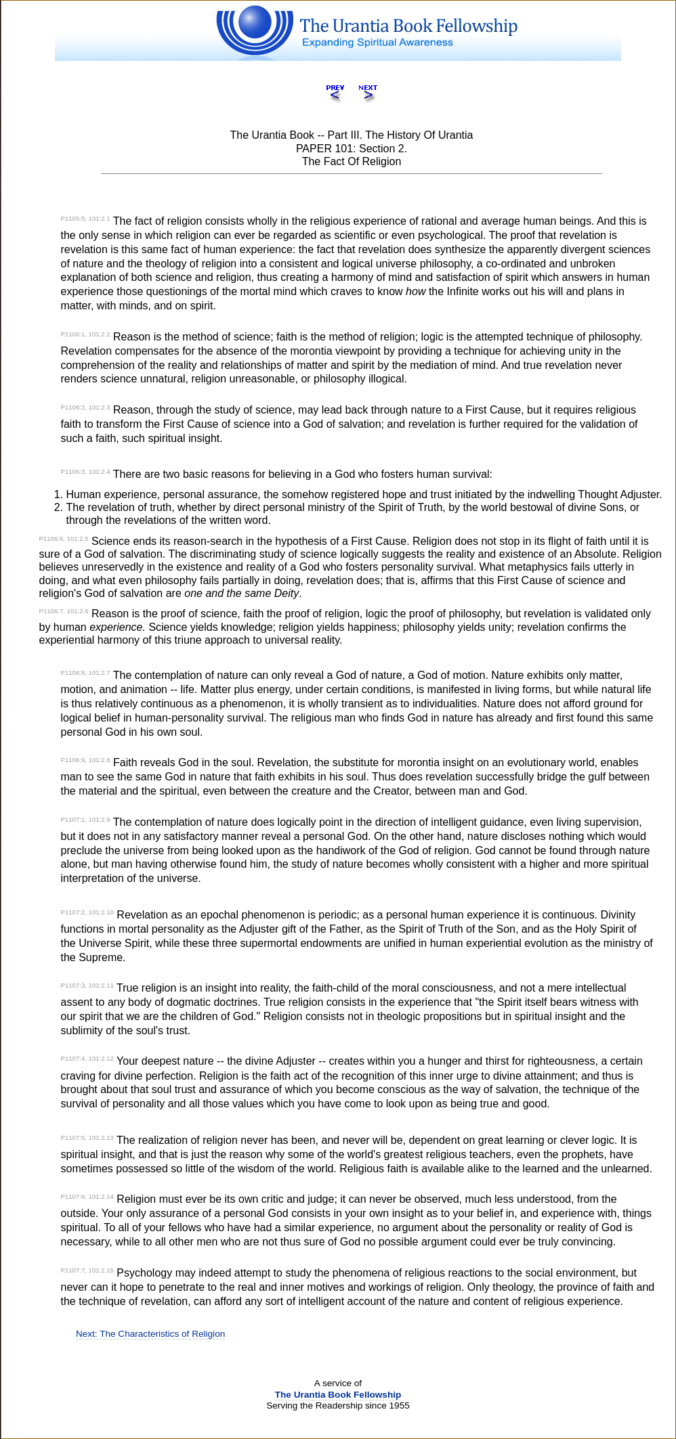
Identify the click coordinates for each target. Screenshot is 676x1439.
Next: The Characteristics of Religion (150, 1334)
